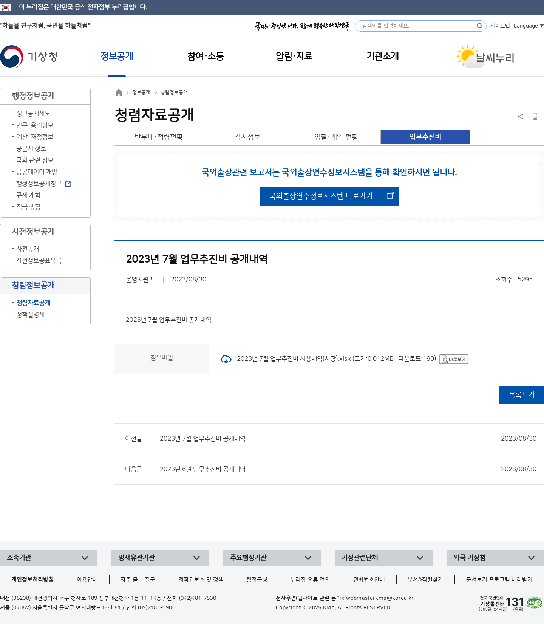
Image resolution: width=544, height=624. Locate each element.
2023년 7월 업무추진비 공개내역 (348, 439)
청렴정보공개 (174, 92)
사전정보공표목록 (39, 260)
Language (526, 26)
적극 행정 (28, 207)
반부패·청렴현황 (158, 137)
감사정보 (247, 137)
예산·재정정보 (34, 137)
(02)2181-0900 (156, 608)
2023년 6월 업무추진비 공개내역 (348, 469)
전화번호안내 (369, 579)
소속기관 (19, 558)
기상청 (28, 56)
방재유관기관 (136, 558)
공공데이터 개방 (36, 172)
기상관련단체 (360, 558)
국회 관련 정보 (34, 160)
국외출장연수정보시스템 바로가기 (321, 196)
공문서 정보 (31, 148)
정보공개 (141, 92)
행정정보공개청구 (39, 183)
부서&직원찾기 (425, 579)
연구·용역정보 (34, 125)
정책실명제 (30, 314)
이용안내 (87, 579)
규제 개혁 (28, 195)
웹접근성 (256, 579)
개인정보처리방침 (32, 579)
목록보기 (522, 395)
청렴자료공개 (33, 303)
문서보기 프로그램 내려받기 (499, 579)
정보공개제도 (33, 113)
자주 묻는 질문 (138, 579)
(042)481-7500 (197, 598)
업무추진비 (425, 137)
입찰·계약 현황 (336, 137)
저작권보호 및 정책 (201, 579)
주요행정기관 (248, 558)
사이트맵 (500, 26)
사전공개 (27, 249)
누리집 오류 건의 (310, 579)
